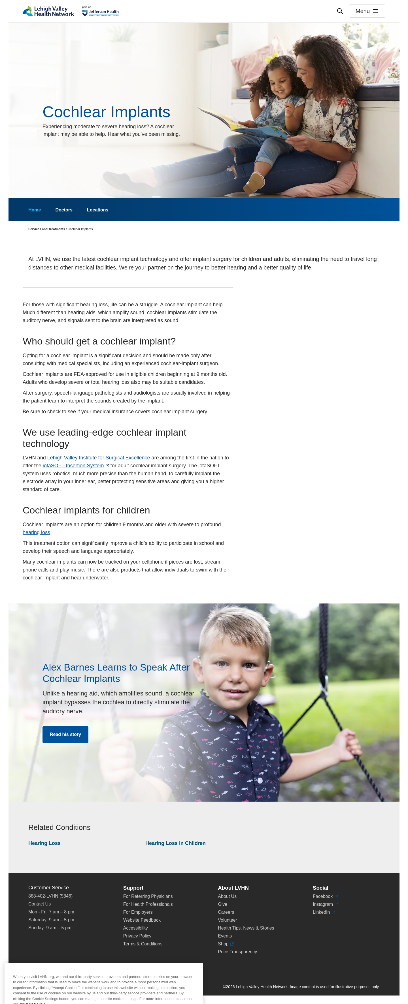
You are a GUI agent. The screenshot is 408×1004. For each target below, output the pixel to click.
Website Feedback (142, 920)
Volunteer (227, 920)
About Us (227, 896)
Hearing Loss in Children (175, 843)
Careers (226, 912)
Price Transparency (237, 951)
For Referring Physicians (148, 896)
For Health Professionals (148, 904)
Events (225, 936)
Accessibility (135, 928)
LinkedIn (324, 912)
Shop (226, 944)
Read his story (65, 734)
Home (34, 209)
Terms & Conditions (143, 943)
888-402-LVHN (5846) (50, 896)
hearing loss (36, 532)
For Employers (138, 912)
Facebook (325, 896)
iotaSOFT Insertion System (76, 466)
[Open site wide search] (340, 11)
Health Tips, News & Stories (246, 928)
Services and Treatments (46, 229)
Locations (98, 209)
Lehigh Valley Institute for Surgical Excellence (98, 458)
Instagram (325, 904)
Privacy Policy (137, 936)
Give (222, 904)
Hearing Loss (44, 843)
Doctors (63, 209)
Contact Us (39, 904)
